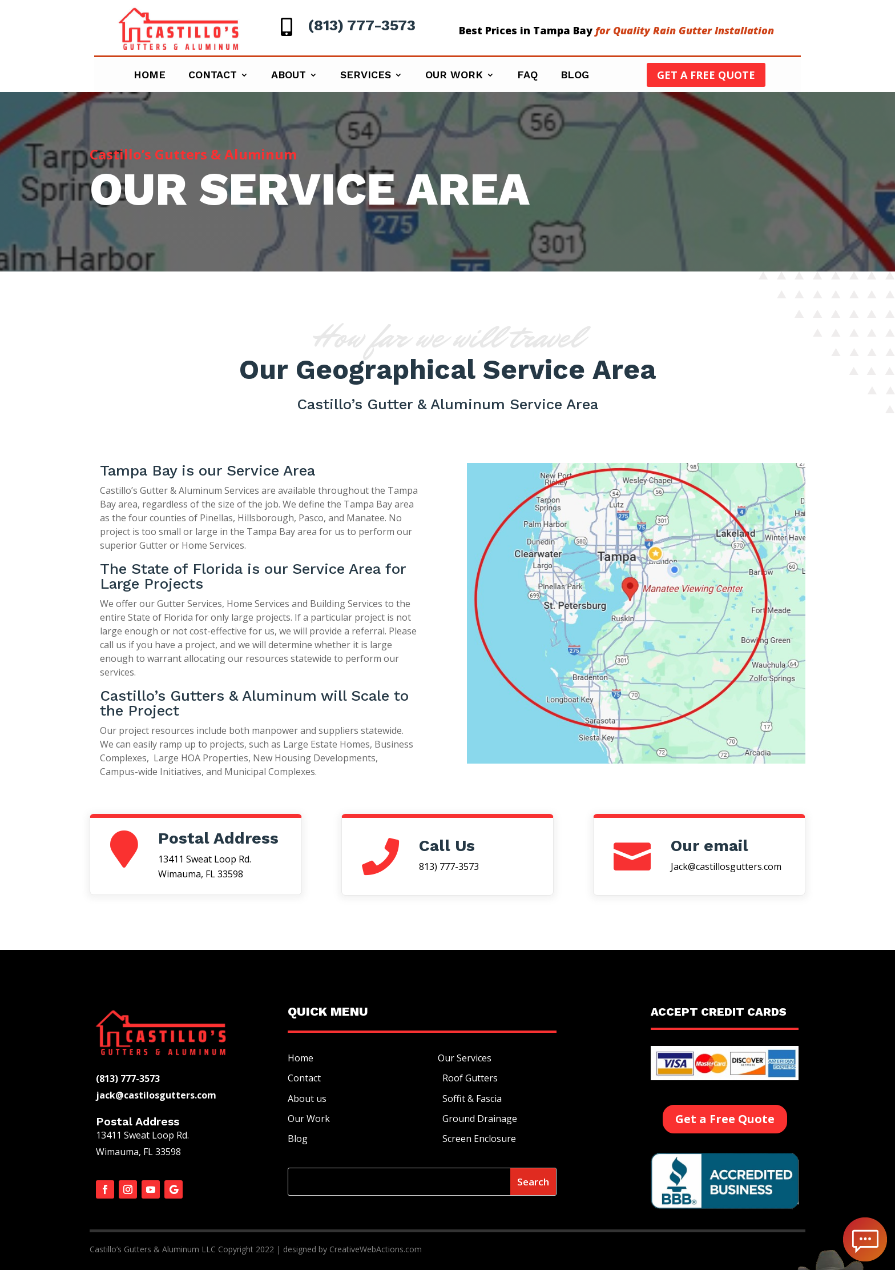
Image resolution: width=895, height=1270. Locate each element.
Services (365, 76)
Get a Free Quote (706, 75)
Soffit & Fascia (470, 1098)
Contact (212, 76)
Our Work (454, 76)
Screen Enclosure (477, 1138)
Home (150, 76)
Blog (575, 76)
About (288, 76)
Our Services (464, 1058)
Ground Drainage (477, 1118)
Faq (527, 76)
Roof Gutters (468, 1078)
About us (307, 1098)
